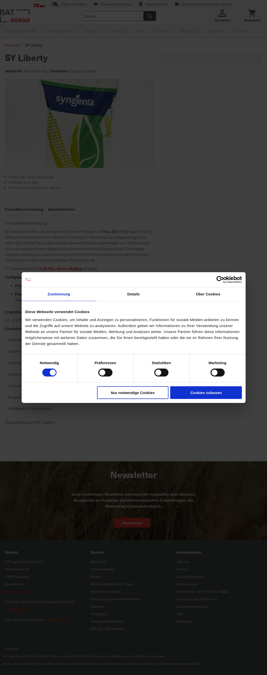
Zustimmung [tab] (59, 294)
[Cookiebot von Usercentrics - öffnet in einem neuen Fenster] (220, 279)
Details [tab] (133, 294)
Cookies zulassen (206, 392)
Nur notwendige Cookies (133, 392)
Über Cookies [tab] (208, 294)
